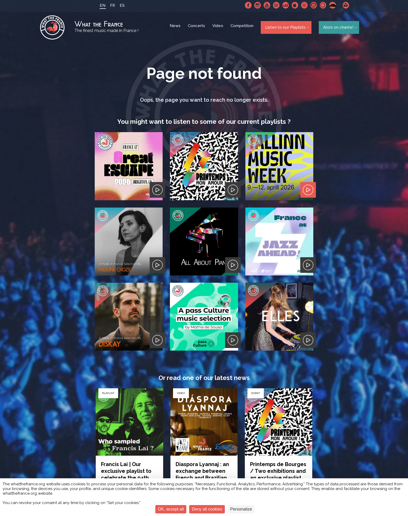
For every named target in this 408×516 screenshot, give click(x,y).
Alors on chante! (337, 28)
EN (100, 5)
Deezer (283, 5)
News (175, 28)
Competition (242, 28)
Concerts (197, 28)
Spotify (274, 5)
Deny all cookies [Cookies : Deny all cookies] (207, 509)
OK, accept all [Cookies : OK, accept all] (171, 509)
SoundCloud (330, 5)
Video (218, 28)
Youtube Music (302, 5)
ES (119, 5)
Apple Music (292, 5)
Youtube (264, 5)
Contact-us (343, 5)
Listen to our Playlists (284, 28)
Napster (311, 5)
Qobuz (320, 5)
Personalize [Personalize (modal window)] (241, 509)
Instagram (255, 5)
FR (110, 5)
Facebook (246, 5)
